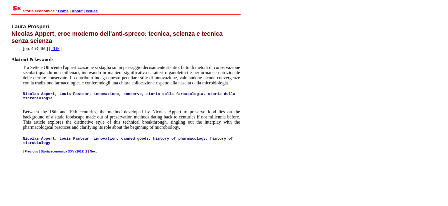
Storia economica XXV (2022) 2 (64, 151)
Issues (92, 11)
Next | (94, 151)
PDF (55, 48)
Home (63, 11)
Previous (31, 151)
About (77, 11)
